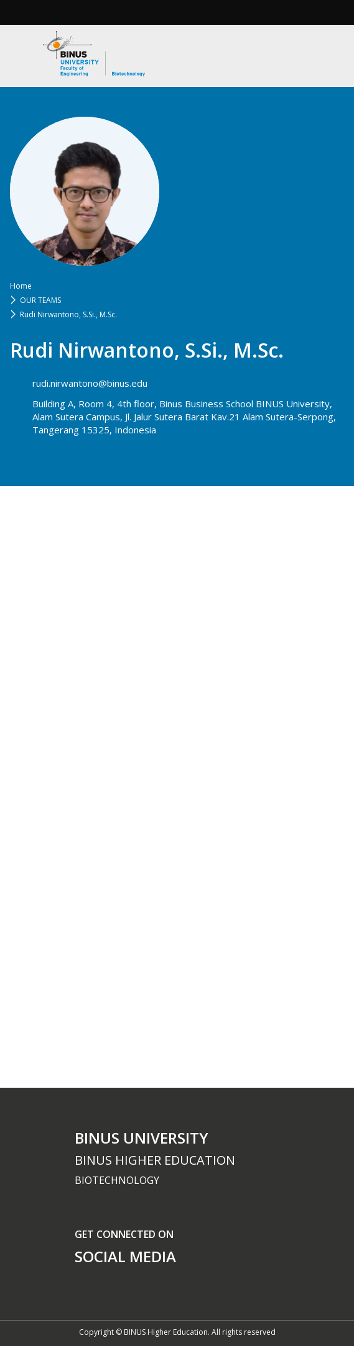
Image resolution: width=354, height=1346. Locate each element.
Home (21, 286)
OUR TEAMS (40, 300)
